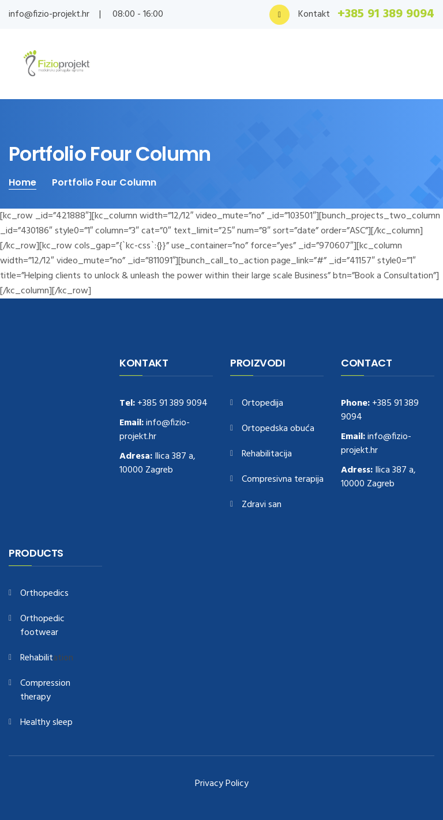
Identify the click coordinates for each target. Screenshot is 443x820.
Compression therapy (45, 691)
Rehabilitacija (267, 454)
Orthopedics (44, 594)
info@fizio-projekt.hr (49, 14)
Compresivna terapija (283, 480)
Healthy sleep (46, 723)
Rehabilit (36, 658)
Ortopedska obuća (278, 429)
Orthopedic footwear (42, 626)
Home (22, 182)
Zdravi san (261, 505)
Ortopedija (262, 403)
